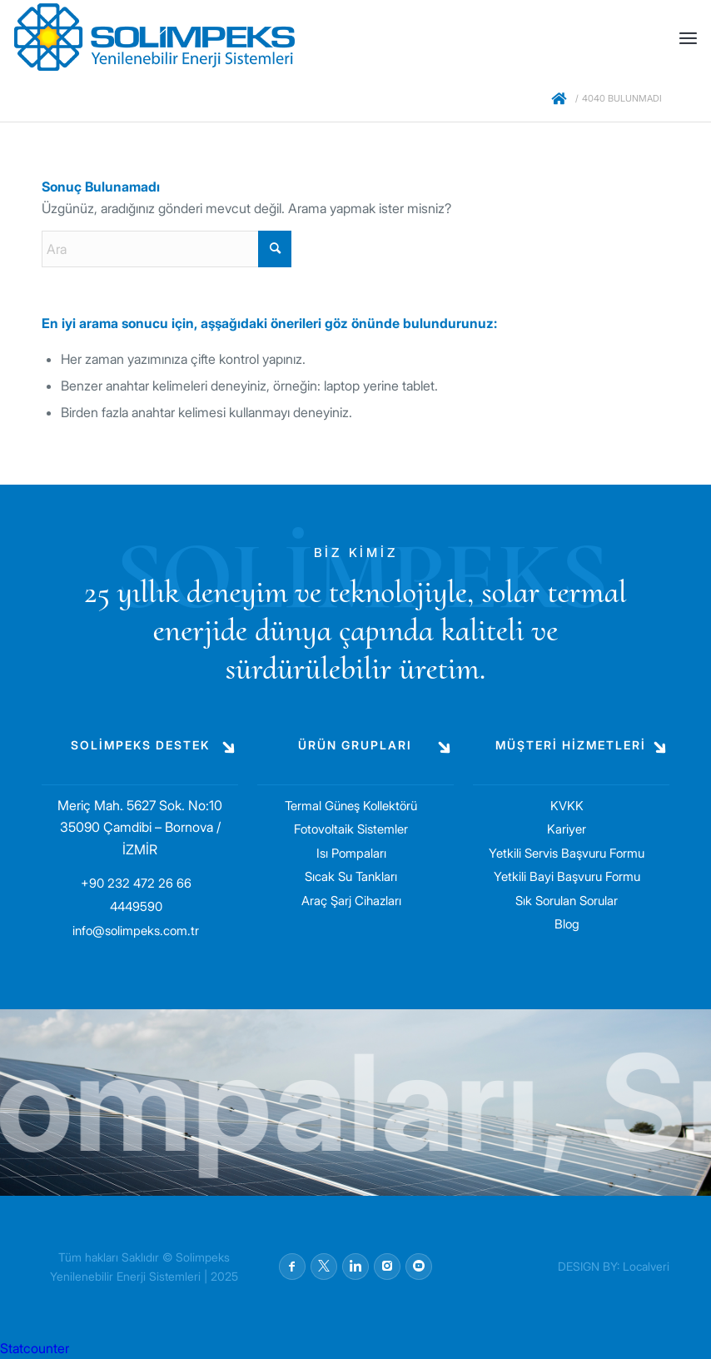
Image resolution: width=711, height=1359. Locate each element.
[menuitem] (688, 37)
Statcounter (34, 1348)
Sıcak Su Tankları (351, 876)
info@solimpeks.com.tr (135, 930)
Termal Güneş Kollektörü (351, 806)
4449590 (136, 906)
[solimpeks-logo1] (154, 37)
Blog (566, 924)
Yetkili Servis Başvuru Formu (566, 853)
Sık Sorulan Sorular (566, 900)
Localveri (646, 1266)
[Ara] (166, 249)
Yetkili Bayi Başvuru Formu (567, 876)
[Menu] (688, 37)
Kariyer (566, 829)
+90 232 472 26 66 (136, 883)
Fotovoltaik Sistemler (351, 829)
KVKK (567, 806)
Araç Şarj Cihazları (351, 900)
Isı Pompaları (351, 853)
